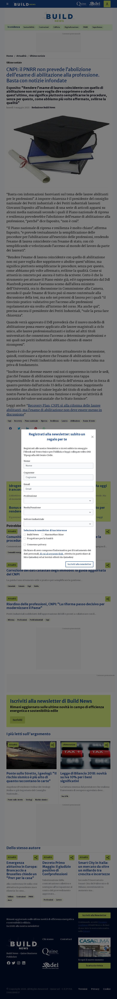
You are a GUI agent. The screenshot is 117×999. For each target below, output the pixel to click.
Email (27, 484)
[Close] (92, 437)
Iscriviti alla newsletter (79, 564)
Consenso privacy (36, 544)
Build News (33, 534)
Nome (27, 461)
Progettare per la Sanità (40, 538)
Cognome (29, 472)
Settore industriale (34, 519)
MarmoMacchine (54, 534)
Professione (30, 496)
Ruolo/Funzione (32, 507)
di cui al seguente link (52, 553)
